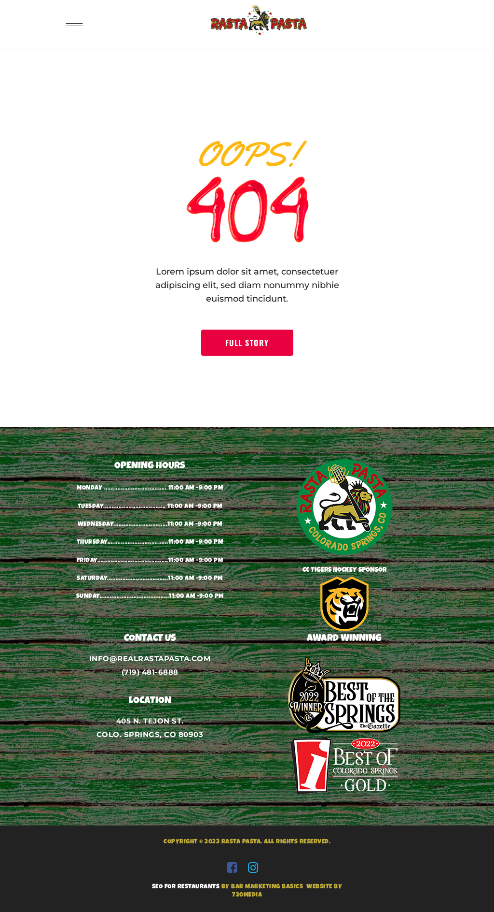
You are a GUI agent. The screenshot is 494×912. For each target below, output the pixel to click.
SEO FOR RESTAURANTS (186, 887)
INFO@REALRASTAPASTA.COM (150, 658)
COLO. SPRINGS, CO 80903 (150, 734)
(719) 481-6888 (150, 672)
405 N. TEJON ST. (150, 720)
